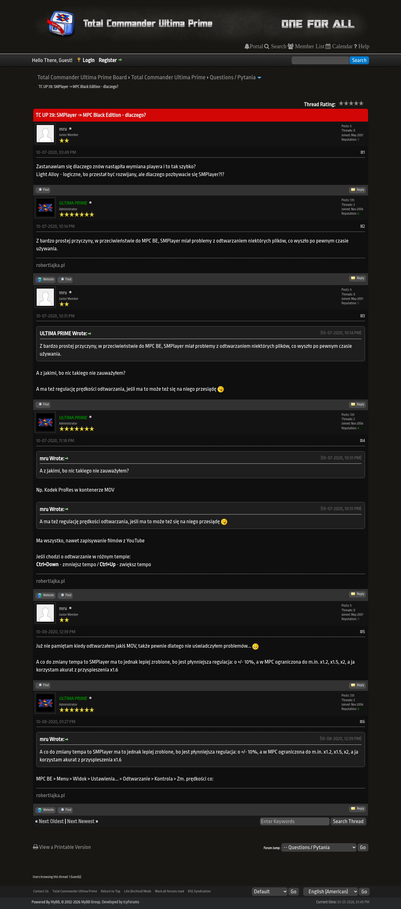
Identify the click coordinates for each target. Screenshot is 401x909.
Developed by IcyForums (120, 902)
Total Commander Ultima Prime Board (82, 77)
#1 (363, 152)
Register (108, 60)
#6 (362, 721)
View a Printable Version (62, 847)
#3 (362, 316)
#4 (362, 440)
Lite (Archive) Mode (137, 891)
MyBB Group (90, 902)
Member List (309, 46)
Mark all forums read (169, 891)
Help (363, 46)
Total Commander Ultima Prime (168, 77)
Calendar (342, 46)
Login (89, 60)
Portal (256, 46)
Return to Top (110, 891)
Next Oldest (51, 821)
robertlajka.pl (50, 265)
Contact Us (41, 891)
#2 (362, 226)
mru (63, 129)
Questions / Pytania (233, 77)
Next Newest (80, 821)
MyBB (55, 902)
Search (277, 46)
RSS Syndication (199, 891)
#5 (362, 632)
